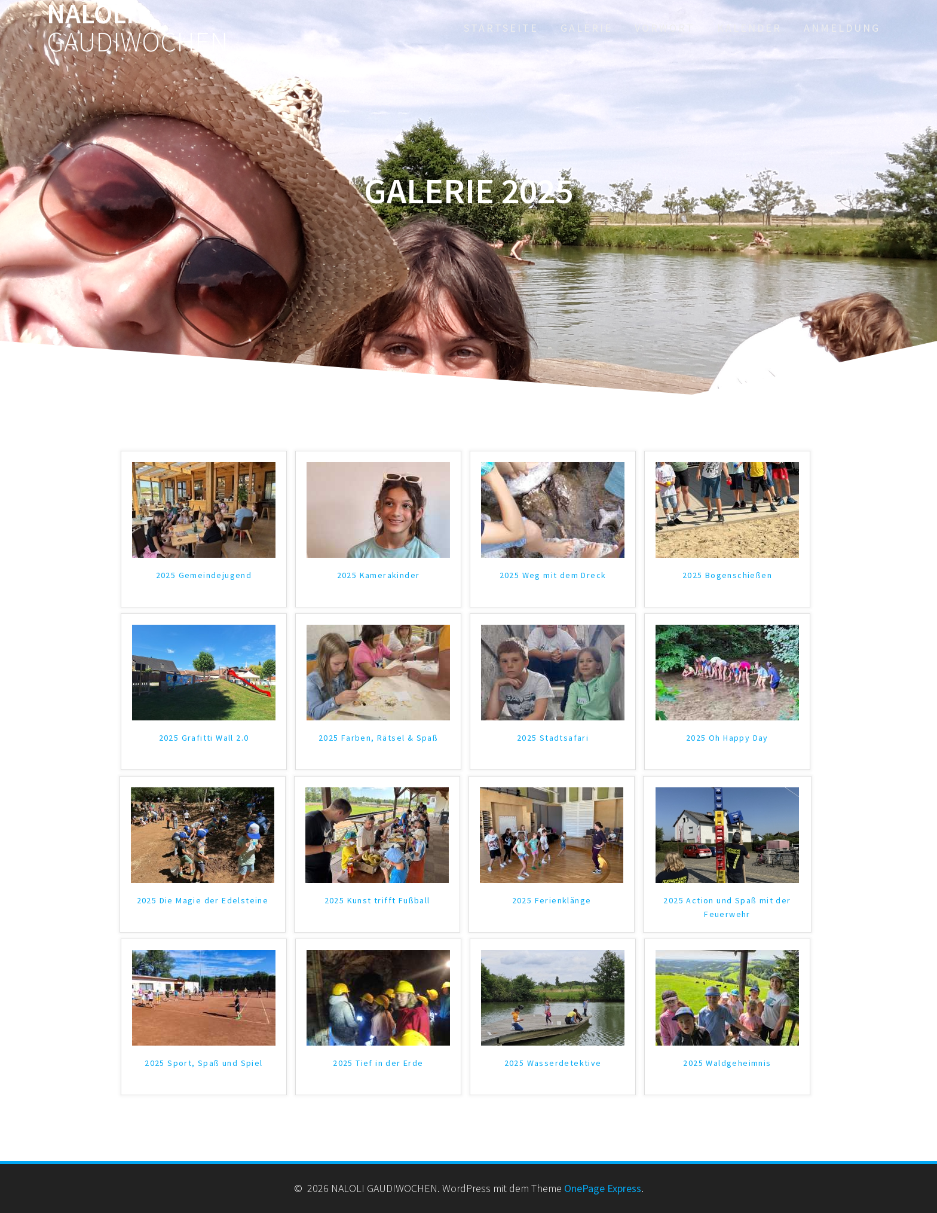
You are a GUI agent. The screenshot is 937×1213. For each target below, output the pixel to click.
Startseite (501, 28)
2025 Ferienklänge (552, 900)
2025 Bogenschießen (727, 575)
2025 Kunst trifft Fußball (377, 900)
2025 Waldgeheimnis (727, 1063)
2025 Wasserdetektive (553, 1063)
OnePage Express (602, 1188)
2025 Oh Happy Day (727, 737)
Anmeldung (842, 28)
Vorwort (665, 28)
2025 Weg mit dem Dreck (553, 575)
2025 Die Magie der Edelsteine (203, 900)
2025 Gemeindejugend (204, 575)
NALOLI (137, 28)
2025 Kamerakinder (378, 575)
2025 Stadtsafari (553, 737)
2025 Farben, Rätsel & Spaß (378, 737)
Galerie (587, 28)
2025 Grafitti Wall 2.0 (204, 737)
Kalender (749, 28)
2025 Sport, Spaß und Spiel (203, 1063)
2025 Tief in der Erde (378, 1063)
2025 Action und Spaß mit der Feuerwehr (727, 907)
